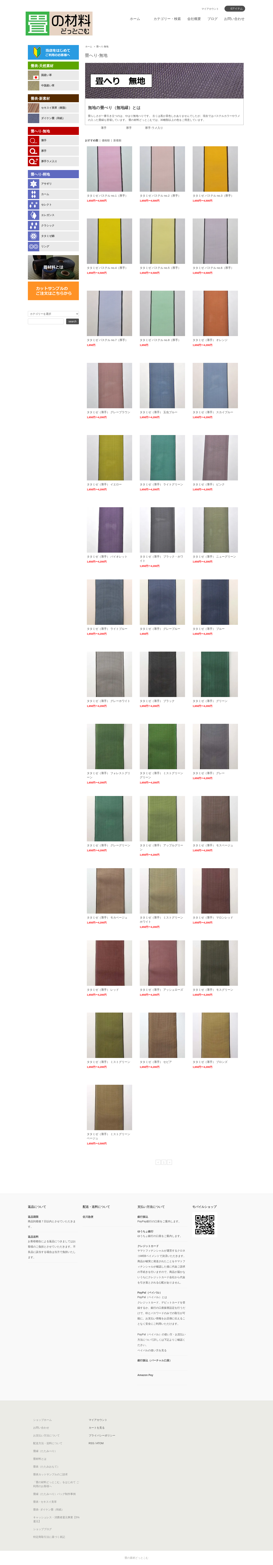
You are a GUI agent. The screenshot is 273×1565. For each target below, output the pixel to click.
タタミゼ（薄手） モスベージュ (213, 845)
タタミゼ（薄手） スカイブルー (213, 412)
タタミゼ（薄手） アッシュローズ (161, 989)
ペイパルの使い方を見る (152, 1350)
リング (45, 246)
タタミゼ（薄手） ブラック (157, 701)
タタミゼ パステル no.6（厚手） (213, 267)
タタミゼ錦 (47, 235)
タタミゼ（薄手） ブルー (209, 628)
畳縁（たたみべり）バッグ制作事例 (54, 1493)
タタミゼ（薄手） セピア (156, 1061)
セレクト (46, 204)
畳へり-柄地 (40, 174)
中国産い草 (47, 85)
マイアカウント (210, 8)
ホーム (135, 19)
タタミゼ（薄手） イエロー (104, 484)
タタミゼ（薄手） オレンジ (210, 340)
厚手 (43, 150)
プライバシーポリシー (102, 1435)
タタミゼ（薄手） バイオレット (107, 556)
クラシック (47, 225)
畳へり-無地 (102, 46)
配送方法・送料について (47, 1443)
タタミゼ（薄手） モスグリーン (213, 989)
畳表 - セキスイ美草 (45, 1501)
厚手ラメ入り (49, 161)
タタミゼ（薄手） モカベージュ (107, 917)
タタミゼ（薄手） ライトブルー (107, 628)
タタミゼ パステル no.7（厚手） (107, 340)
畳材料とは (39, 1458)
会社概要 (194, 19)
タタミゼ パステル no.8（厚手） (160, 340)
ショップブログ (42, 1529)
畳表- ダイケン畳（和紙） (48, 1509)
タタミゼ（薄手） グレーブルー (160, 628)
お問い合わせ (234, 19)
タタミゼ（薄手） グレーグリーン (108, 845)
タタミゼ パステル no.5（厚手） (160, 267)
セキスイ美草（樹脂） (54, 107)
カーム (45, 194)
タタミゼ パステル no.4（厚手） (107, 267)
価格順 (106, 140)
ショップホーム (42, 1419)
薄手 (43, 140)
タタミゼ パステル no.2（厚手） (160, 195)
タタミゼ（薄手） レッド (103, 989)
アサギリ (46, 183)
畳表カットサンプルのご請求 (50, 1474)
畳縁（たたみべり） (45, 1451)
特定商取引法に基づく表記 (49, 1536)
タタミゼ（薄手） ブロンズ (210, 1061)
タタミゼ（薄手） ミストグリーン (108, 1061)
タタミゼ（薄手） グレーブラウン (108, 412)
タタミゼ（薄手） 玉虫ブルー (158, 412)
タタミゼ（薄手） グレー (209, 773)
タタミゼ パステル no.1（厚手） (107, 195)
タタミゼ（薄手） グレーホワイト (108, 701)
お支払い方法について (46, 1435)
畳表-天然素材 (42, 66)
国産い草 (46, 75)
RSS (91, 1443)
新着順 (117, 140)
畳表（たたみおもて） (46, 1466)
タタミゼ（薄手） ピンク (209, 484)
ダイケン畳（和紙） (53, 118)
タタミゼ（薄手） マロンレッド (213, 917)
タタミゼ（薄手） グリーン (210, 701)
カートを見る (97, 1427)
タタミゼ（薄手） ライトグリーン (161, 484)
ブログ (212, 19)
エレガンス (47, 215)
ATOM (100, 1443)
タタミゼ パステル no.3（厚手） (213, 195)
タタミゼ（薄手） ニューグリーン (214, 556)
